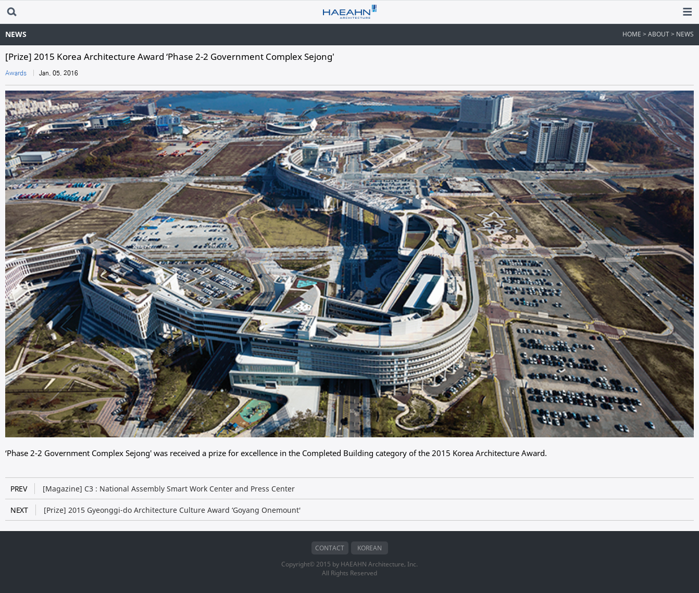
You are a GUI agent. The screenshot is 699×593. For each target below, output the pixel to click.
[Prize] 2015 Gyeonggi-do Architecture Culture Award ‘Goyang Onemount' (155, 509)
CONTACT (329, 548)
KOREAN (369, 548)
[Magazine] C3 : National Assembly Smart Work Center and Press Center (152, 488)
